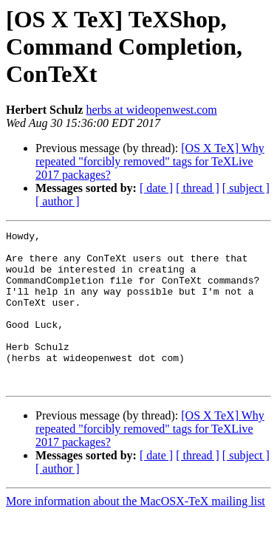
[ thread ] (197, 188)
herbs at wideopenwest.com (151, 109)
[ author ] (57, 201)
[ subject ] (246, 188)
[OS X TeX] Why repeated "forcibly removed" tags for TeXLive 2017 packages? (149, 161)
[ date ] (156, 188)
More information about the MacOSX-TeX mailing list (135, 532)
